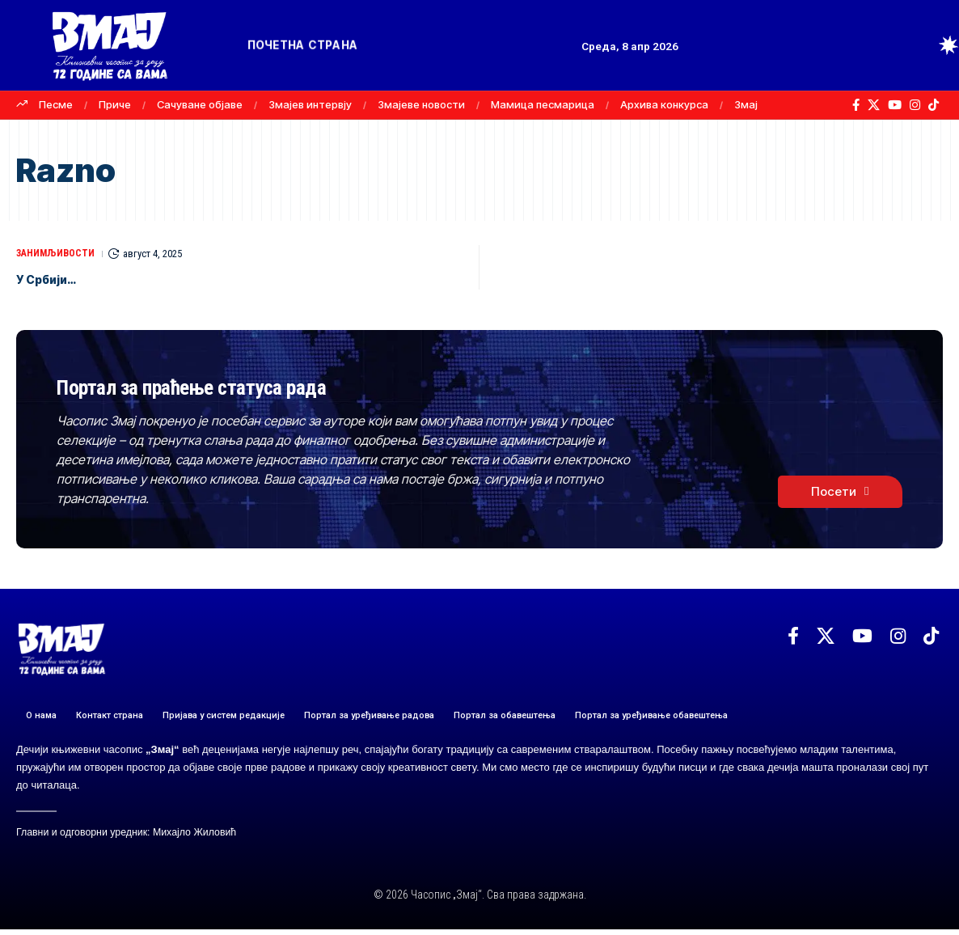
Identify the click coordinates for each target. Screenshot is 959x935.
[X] (874, 105)
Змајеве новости (421, 104)
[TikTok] (933, 105)
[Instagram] (915, 105)
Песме (56, 104)
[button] (918, 45)
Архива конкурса (664, 104)
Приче (115, 104)
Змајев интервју (310, 104)
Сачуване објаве (200, 104)
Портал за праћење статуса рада (281, 387)
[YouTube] (895, 105)
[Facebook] (856, 105)
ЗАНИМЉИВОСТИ (59, 254)
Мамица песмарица (542, 104)
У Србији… (57, 278)
